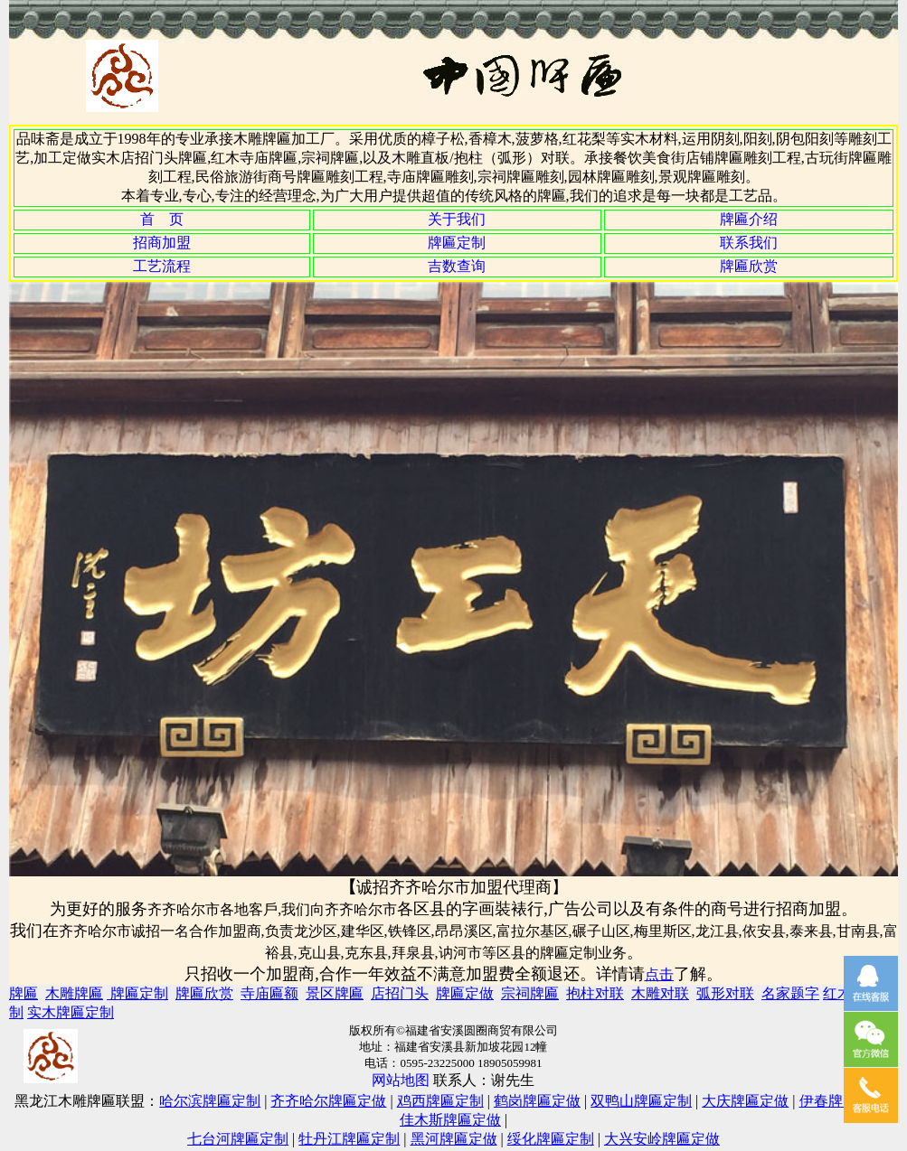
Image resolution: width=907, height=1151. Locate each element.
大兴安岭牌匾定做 (662, 1138)
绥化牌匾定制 (550, 1138)
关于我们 (457, 219)
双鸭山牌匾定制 (641, 1101)
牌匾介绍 (749, 219)
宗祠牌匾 (530, 993)
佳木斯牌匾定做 (450, 1120)
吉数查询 (457, 266)
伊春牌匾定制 (842, 1101)
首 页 (162, 219)
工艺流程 (162, 266)
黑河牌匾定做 (454, 1138)
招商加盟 (162, 242)
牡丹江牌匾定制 (349, 1138)
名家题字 (790, 993)
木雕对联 (660, 993)
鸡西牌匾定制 (440, 1101)
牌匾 (23, 993)
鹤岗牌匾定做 (537, 1101)
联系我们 (749, 242)
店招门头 (400, 993)
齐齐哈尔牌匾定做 (328, 1101)
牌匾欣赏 (749, 266)
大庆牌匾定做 (745, 1101)
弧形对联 (725, 993)
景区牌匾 (335, 993)
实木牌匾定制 (70, 1012)
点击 (659, 974)
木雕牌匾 (74, 993)
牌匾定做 (465, 993)
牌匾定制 (457, 242)
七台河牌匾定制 (237, 1138)
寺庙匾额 (269, 993)
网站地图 (401, 1080)
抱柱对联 (595, 993)
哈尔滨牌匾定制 (209, 1101)
